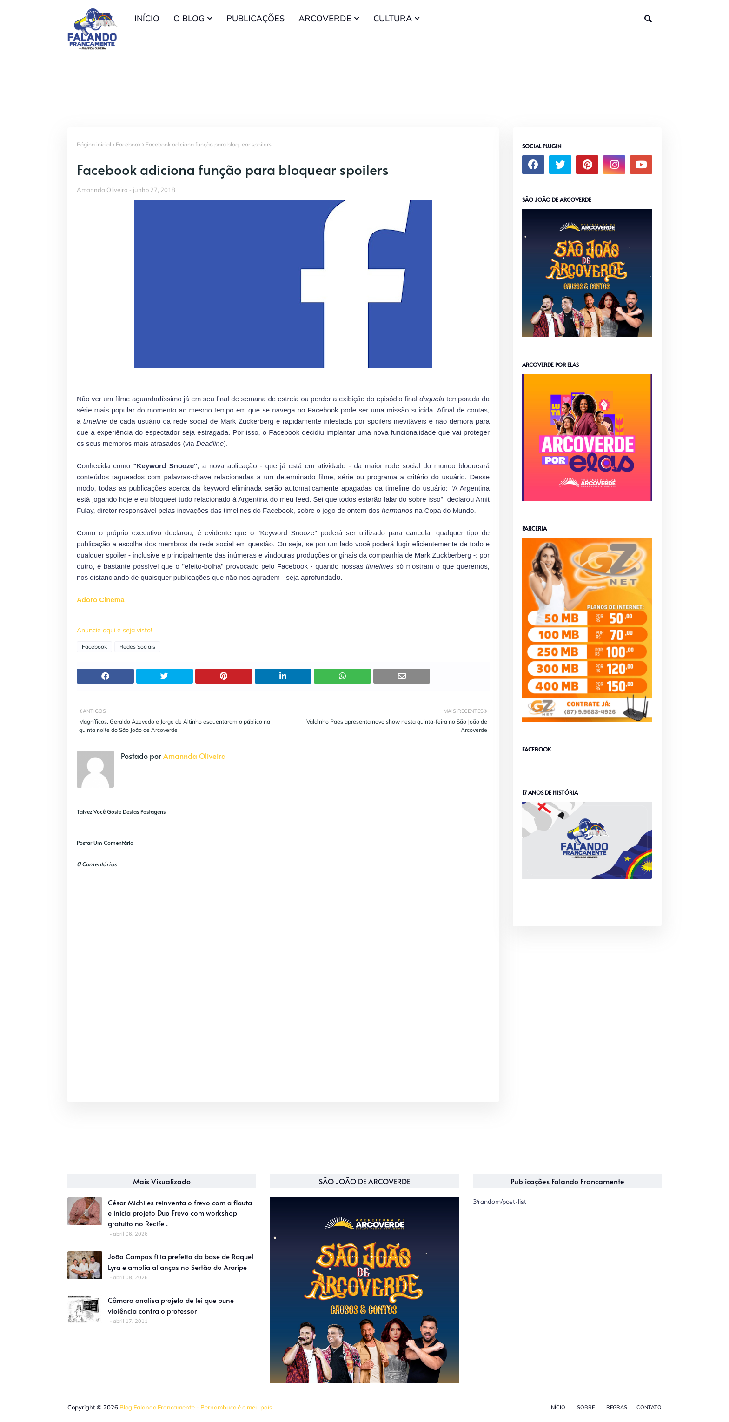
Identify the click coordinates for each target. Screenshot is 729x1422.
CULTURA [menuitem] (392, 18)
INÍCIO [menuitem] (146, 18)
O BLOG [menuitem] (189, 18)
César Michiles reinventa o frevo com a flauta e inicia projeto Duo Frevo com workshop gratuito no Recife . (180, 1212)
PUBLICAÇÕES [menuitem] (255, 18)
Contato (649, 1407)
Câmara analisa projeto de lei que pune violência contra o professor (171, 1305)
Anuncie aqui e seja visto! (114, 630)
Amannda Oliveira (102, 189)
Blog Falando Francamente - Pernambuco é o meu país (195, 1407)
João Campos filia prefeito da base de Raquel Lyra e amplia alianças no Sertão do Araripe (180, 1261)
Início (557, 1407)
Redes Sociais (137, 646)
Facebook (128, 144)
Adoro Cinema (101, 600)
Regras (616, 1407)
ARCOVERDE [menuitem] (324, 18)
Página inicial (94, 144)
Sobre (586, 1407)
